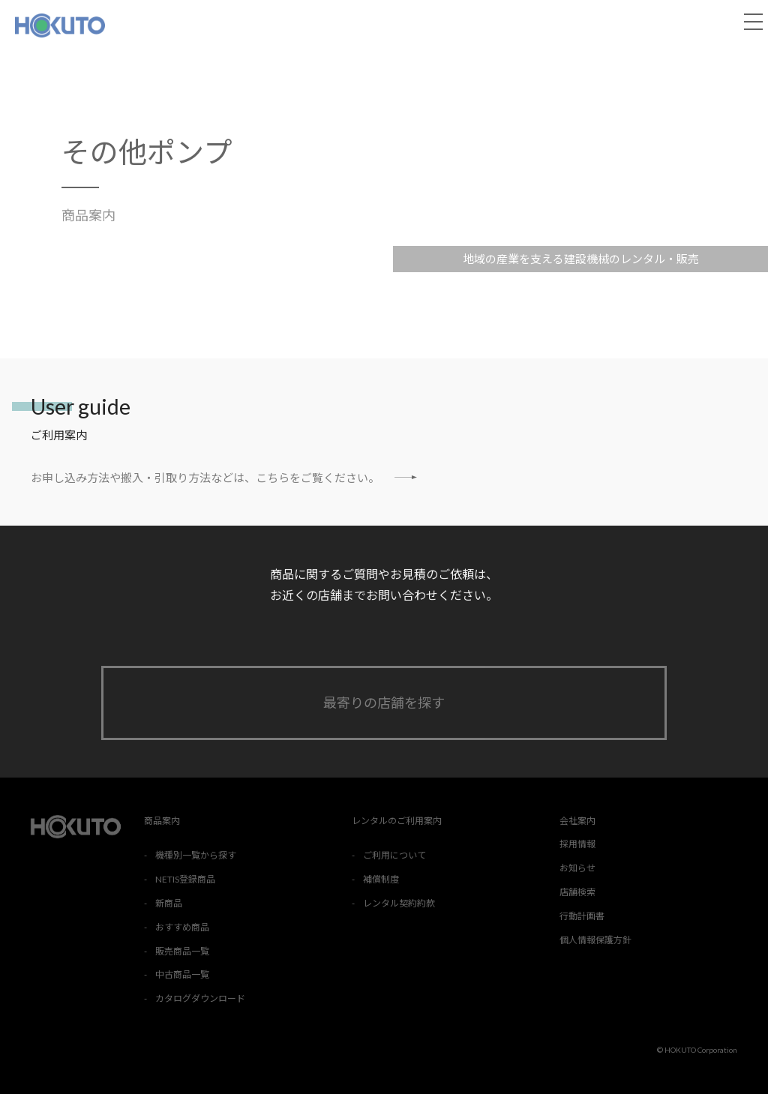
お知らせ (578, 868)
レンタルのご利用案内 (397, 820)
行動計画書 (582, 916)
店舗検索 (578, 892)
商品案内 (89, 215)
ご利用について (394, 855)
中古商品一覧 (182, 974)
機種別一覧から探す (195, 855)
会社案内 (578, 820)
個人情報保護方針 (596, 940)
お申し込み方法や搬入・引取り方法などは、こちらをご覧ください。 (224, 477)
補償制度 (381, 879)
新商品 (168, 903)
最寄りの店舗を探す (384, 702)
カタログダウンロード (200, 998)
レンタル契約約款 (399, 903)
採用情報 (578, 844)
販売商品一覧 (182, 951)
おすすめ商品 (182, 927)
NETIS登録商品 (185, 879)
